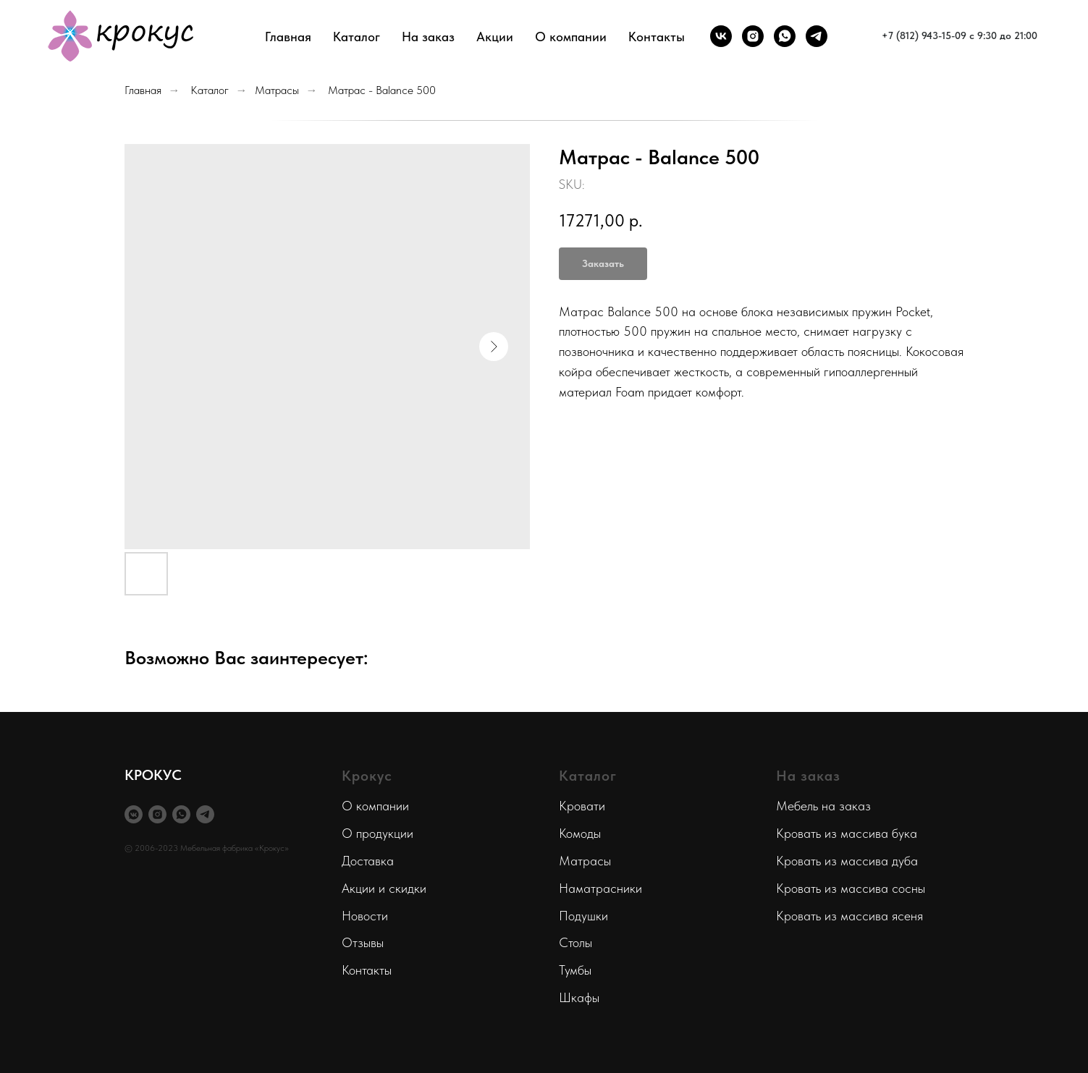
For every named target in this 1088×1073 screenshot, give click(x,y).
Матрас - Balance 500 (382, 90)
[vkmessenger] (134, 814)
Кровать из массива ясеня (849, 915)
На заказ (428, 36)
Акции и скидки (384, 888)
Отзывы (363, 942)
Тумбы (575, 969)
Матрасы (277, 90)
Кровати (582, 805)
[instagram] (753, 36)
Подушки (583, 915)
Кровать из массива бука (846, 833)
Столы (575, 942)
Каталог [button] (356, 36)
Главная (288, 36)
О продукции (377, 833)
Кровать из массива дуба (847, 860)
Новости (365, 915)
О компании (375, 805)
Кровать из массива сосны (850, 888)
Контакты (656, 36)
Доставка (368, 860)
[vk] (721, 36)
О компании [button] (571, 36)
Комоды (580, 833)
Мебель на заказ (823, 805)
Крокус (367, 775)
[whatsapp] (785, 36)
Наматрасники (600, 888)
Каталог (209, 90)
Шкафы (579, 997)
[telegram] (816, 36)
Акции (494, 36)
